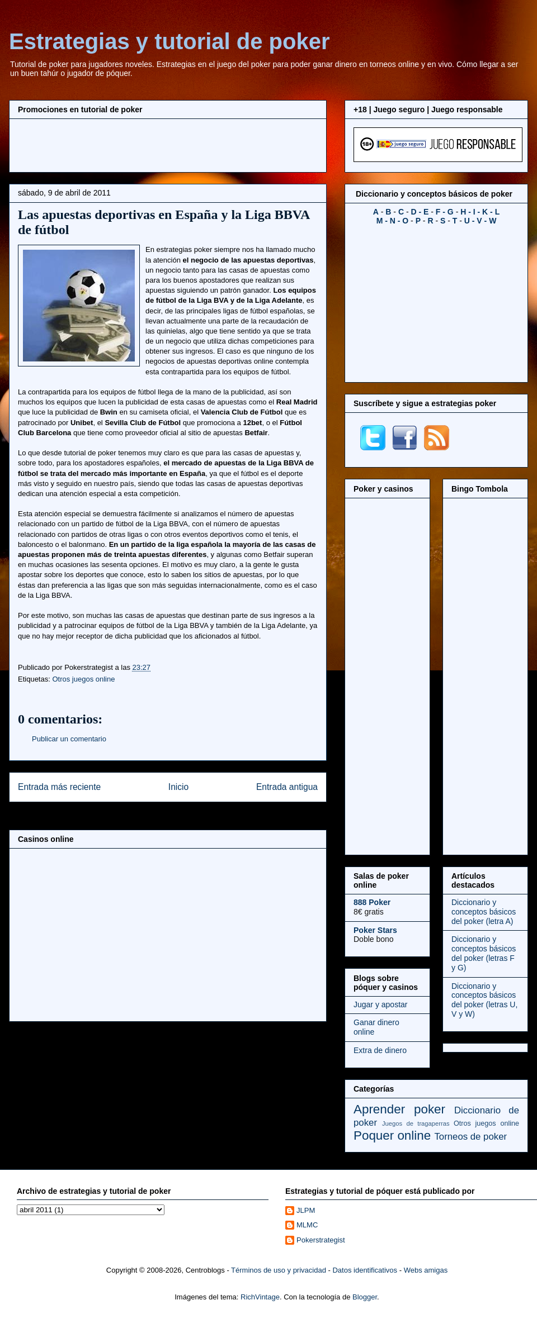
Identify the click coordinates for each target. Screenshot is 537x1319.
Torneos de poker (470, 1136)
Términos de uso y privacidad (278, 1270)
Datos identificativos (364, 1270)
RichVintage (260, 1297)
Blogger (364, 1297)
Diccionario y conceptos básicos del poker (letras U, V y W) (484, 1000)
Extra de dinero (380, 1050)
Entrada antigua (287, 787)
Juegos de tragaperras (416, 1123)
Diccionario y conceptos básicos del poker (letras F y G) (483, 953)
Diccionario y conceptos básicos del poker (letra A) (483, 912)
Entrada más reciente (59, 787)
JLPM (305, 1210)
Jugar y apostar (381, 1004)
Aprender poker (399, 1109)
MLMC (307, 1225)
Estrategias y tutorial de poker (169, 41)
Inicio (178, 787)
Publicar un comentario (69, 739)
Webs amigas (426, 1270)
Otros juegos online (83, 679)
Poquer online (392, 1135)
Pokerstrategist (320, 1240)
